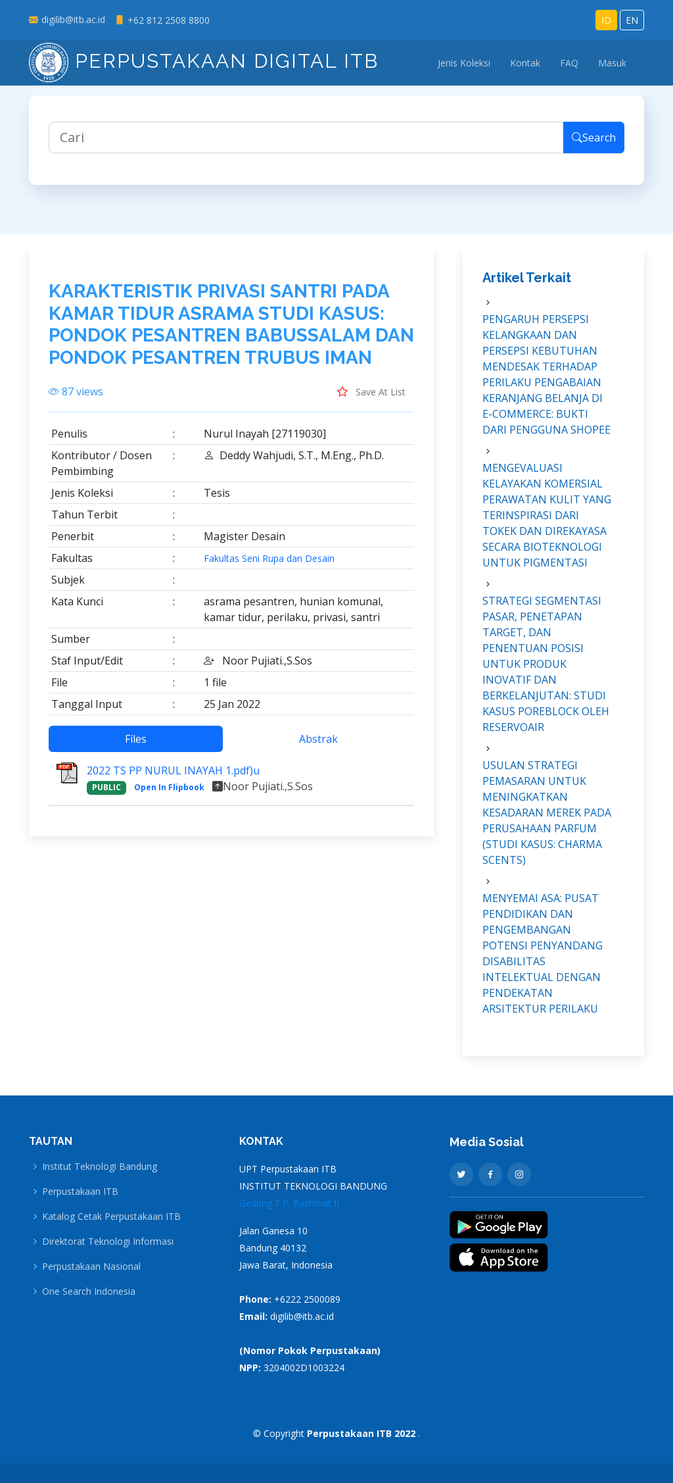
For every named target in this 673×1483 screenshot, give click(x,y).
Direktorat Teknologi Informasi (108, 1241)
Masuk (612, 63)
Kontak (525, 63)
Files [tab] (136, 745)
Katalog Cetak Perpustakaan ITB (111, 1216)
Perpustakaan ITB (80, 1191)
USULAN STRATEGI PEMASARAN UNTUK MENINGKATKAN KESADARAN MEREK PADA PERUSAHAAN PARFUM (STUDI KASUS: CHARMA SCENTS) (546, 819)
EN (632, 20)
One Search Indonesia (88, 1291)
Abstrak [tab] (318, 745)
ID (606, 20)
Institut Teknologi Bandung (99, 1166)
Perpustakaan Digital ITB (204, 60)
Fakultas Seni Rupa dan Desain (269, 565)
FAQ (569, 63)
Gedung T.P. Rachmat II (289, 1203)
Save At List (371, 398)
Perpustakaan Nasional (91, 1266)
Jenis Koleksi (464, 63)
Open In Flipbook (169, 793)
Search (594, 144)
